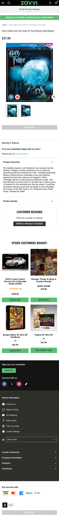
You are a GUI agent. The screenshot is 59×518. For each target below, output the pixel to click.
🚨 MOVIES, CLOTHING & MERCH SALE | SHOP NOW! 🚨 (29, 18)
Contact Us (9, 404)
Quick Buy (19, 300)
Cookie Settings (11, 431)
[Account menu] (50, 3)
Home (4, 25)
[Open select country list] (31, 439)
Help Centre (9, 420)
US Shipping (9, 415)
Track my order (10, 426)
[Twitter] (11, 386)
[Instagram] (19, 386)
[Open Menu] (3, 3)
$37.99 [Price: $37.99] (44, 342)
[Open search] (9, 3)
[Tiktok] (26, 386)
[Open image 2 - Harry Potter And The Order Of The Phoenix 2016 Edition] (25, 110)
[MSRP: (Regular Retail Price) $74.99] (44, 286)
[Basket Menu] (56, 3)
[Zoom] (54, 97)
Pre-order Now (43, 350)
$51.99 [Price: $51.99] (15, 345)
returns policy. (22, 154)
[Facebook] (4, 386)
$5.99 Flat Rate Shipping (30, 9)
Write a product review (29, 224)
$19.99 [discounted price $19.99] (44, 289)
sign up (9, 370)
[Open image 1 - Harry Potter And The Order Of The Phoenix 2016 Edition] (12, 110)
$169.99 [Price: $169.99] (15, 294)
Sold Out (29, 512)
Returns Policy (10, 409)
